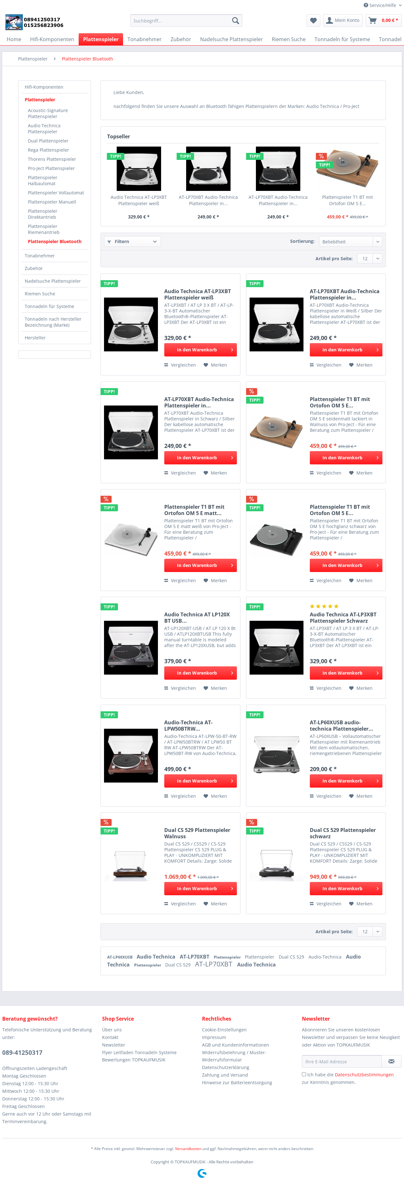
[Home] (14, 39)
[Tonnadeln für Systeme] (342, 39)
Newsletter (113, 1045)
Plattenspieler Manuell (52, 202)
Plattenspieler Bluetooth (54, 241)
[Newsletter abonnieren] (391, 1061)
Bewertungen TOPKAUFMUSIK (134, 1060)
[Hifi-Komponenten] (52, 39)
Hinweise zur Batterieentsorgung (237, 1082)
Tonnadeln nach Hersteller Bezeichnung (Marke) (53, 322)
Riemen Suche (40, 294)
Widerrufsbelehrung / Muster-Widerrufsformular (234, 1056)
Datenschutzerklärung (225, 1067)
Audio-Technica (326, 957)
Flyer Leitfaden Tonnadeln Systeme (139, 1052)
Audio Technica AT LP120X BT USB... (197, 617)
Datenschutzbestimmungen (364, 1075)
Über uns (112, 1030)
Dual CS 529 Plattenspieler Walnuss (197, 833)
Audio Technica (157, 956)
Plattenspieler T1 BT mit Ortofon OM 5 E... (347, 200)
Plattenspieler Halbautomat (42, 180)
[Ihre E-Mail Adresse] (342, 1061)
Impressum (214, 1037)
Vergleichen (180, 365)
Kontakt (110, 1037)
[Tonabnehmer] (144, 39)
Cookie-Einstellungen (224, 1030)
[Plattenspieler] (101, 39)
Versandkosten (188, 1148)
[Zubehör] (181, 39)
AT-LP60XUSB (120, 957)
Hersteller (35, 338)
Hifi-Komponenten (44, 87)
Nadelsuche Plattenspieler (53, 281)
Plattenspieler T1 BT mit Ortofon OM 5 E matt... (194, 510)
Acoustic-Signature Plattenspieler (48, 113)
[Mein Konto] (343, 20)
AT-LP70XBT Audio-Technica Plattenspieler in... (208, 200)
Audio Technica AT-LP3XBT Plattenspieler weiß (139, 200)
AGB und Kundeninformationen (235, 1045)
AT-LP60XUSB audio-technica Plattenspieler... (341, 725)
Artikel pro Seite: (334, 258)
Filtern (118, 241)
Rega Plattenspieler (48, 150)
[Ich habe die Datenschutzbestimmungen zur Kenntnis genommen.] (304, 1074)
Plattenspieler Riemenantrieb (44, 229)
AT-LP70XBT (195, 956)
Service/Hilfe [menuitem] (380, 5)
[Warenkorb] (384, 20)
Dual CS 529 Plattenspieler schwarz (343, 833)
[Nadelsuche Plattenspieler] (231, 39)
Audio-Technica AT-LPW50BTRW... (188, 725)
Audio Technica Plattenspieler (44, 129)
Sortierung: (302, 241)
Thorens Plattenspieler (52, 159)
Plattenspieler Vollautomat (56, 193)
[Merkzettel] (313, 20)
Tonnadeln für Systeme (49, 306)
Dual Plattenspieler (48, 141)
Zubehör (34, 268)
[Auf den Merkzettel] (215, 365)
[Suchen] (235, 20)
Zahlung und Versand (225, 1075)
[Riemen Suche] (288, 39)
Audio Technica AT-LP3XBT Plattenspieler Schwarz (343, 617)
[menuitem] (186, 23)
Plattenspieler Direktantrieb (42, 214)
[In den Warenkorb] (200, 349)
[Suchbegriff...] (186, 20)
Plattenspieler (40, 100)
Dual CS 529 (292, 957)
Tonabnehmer (40, 256)
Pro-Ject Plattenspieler (51, 168)
